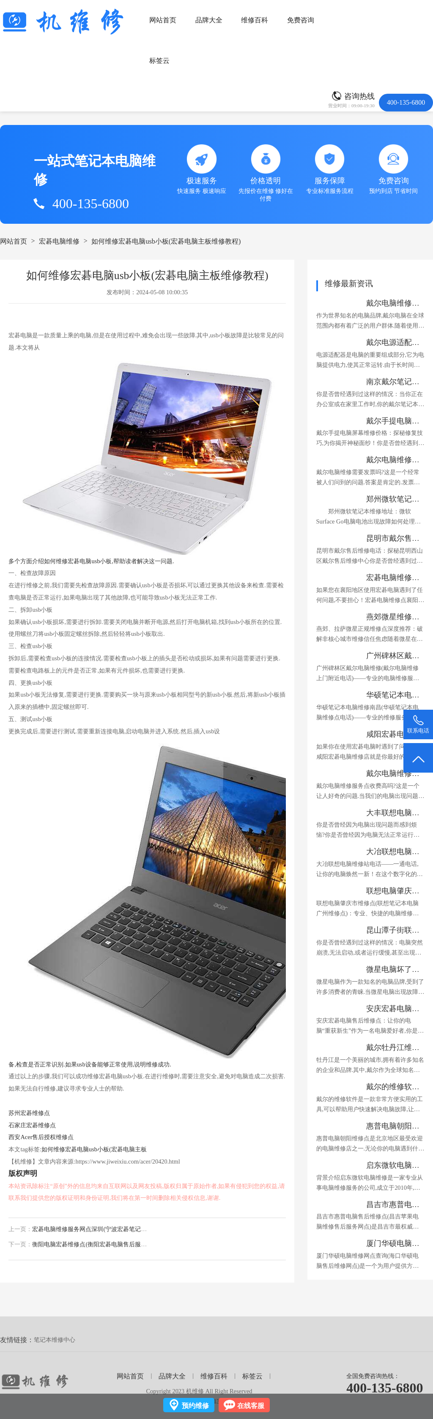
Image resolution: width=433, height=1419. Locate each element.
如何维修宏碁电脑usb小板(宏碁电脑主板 (94, 1149)
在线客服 (250, 1405)
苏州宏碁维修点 (29, 1113)
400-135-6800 (384, 1387)
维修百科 (254, 20)
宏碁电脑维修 (59, 241)
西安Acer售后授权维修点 (41, 1137)
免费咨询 (300, 20)
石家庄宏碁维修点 (32, 1125)
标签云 (159, 60)
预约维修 (195, 1405)
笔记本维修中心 (54, 1339)
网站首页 (162, 20)
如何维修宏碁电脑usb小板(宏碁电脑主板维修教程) (166, 241)
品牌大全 (208, 20)
